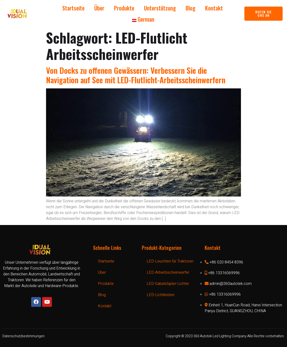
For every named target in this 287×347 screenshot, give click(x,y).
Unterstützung (160, 8)
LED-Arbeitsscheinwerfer (168, 272)
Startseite (73, 8)
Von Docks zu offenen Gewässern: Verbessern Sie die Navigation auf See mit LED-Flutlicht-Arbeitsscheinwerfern (135, 75)
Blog (190, 8)
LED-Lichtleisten (160, 295)
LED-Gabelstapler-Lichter (168, 284)
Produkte (124, 8)
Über (99, 8)
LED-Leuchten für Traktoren (170, 261)
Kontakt (214, 8)
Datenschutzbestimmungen (23, 336)
